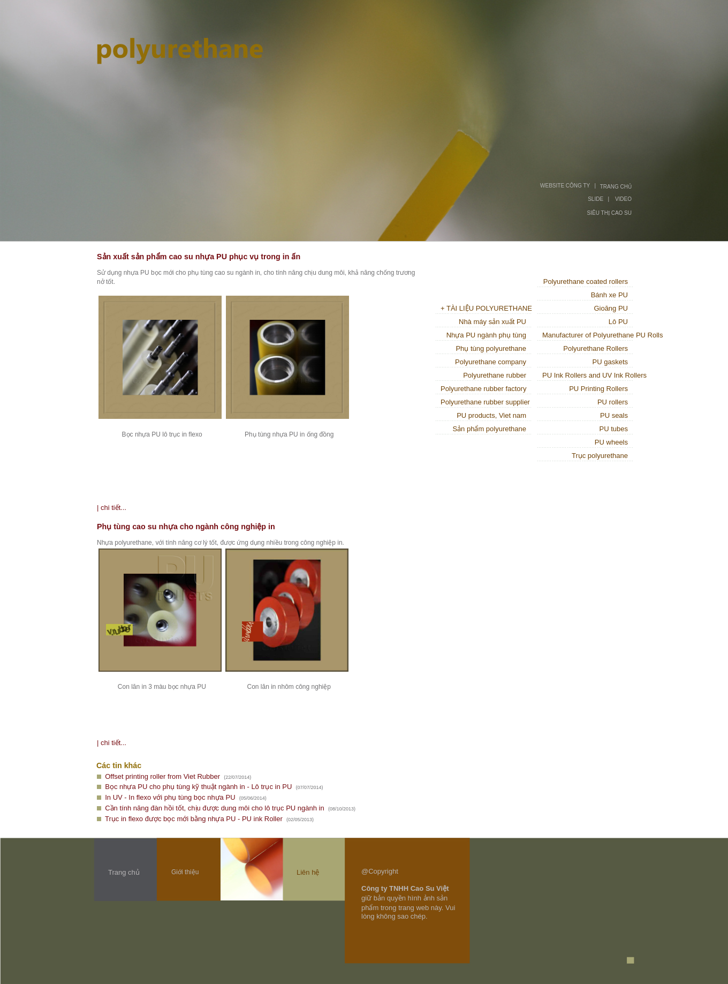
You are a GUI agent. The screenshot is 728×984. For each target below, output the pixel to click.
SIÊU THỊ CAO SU (609, 213)
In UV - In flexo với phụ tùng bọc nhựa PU (170, 797)
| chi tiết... (111, 508)
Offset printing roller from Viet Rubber (162, 776)
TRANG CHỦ (616, 187)
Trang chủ (124, 872)
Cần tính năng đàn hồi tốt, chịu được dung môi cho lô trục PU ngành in (214, 808)
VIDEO (623, 199)
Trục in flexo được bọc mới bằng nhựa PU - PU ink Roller (194, 819)
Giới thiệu (185, 872)
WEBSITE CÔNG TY (565, 186)
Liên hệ (308, 872)
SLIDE (595, 199)
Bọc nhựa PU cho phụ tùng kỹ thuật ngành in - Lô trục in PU (198, 787)
